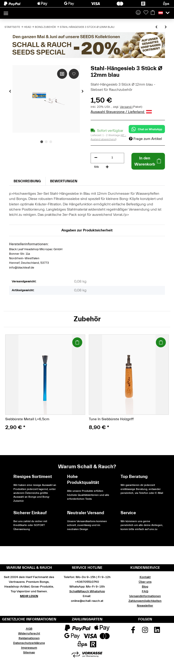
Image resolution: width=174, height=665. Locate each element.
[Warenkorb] (153, 13)
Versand (126, 107)
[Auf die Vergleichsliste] (62, 74)
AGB (29, 629)
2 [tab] (46, 141)
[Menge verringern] (96, 157)
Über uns (145, 582)
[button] (138, 13)
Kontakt (145, 577)
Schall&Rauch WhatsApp (87, 591)
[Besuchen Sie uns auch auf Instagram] (145, 631)
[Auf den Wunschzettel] (74, 74)
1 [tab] (41, 141)
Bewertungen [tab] (63, 181)
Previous (10, 91)
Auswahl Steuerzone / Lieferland (121, 112)
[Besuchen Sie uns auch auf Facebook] (133, 631)
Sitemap (29, 652)
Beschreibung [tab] (27, 181)
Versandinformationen (145, 596)
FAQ (145, 591)
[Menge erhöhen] (107, 167)
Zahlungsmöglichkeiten (145, 601)
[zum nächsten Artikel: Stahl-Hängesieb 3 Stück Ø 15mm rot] (165, 27)
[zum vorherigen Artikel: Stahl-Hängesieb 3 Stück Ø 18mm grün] (156, 27)
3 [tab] (50, 141)
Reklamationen (29, 638)
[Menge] (112, 157)
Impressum (29, 648)
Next (82, 91)
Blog (145, 586)
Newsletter (145, 605)
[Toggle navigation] (6, 11)
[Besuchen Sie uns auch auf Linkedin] (157, 631)
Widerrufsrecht (29, 633)
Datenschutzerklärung (29, 643)
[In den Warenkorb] (148, 161)
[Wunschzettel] (146, 13)
